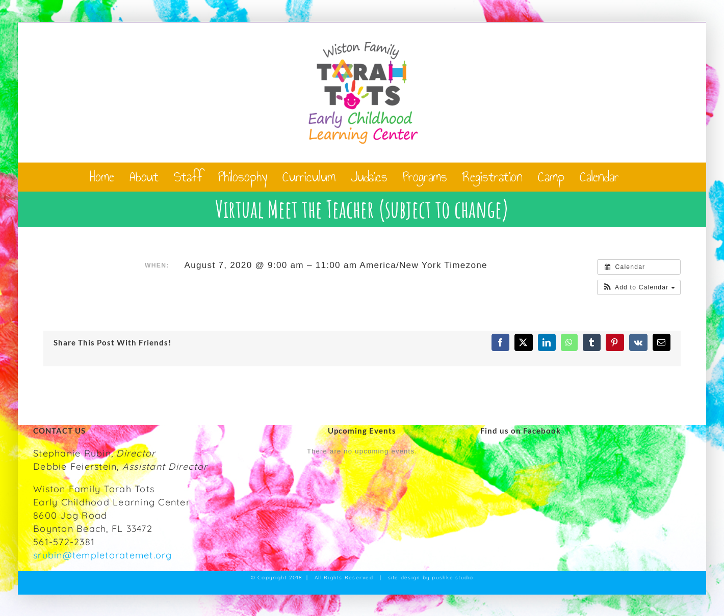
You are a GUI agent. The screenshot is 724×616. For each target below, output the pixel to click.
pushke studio (452, 577)
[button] (639, 287)
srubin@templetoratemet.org (102, 555)
